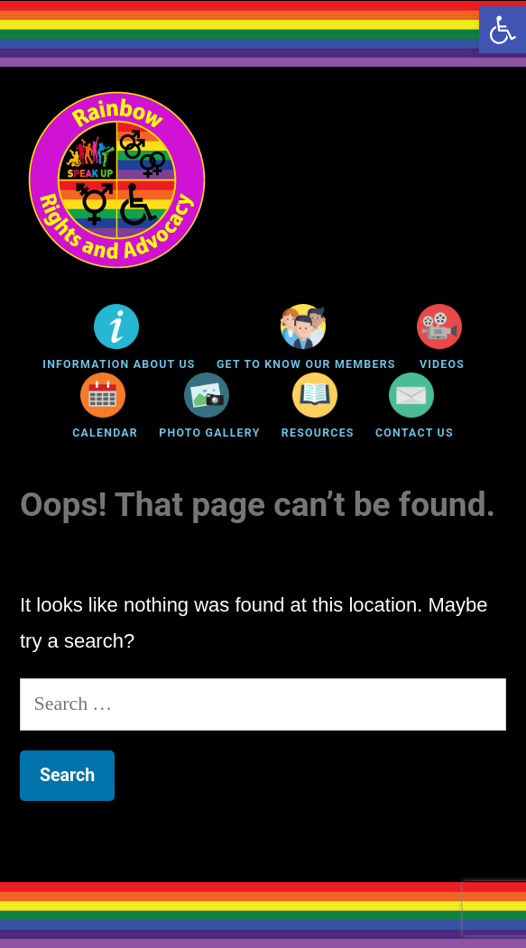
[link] (502, 29)
